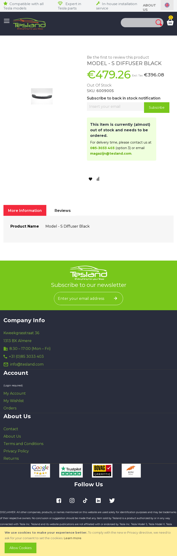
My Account (14, 393)
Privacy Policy (16, 451)
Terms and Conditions (23, 444)
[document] (89, 541)
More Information (25, 210)
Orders (9, 408)
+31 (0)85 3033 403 (26, 356)
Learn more (72, 538)
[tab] (24, 210)
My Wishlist (13, 401)
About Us (12, 436)
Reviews (63, 210)
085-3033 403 (102, 148)
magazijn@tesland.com (110, 153)
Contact (10, 429)
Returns (11, 458)
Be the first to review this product (118, 57)
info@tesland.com (27, 364)
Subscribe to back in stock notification (123, 98)
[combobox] (133, 22)
